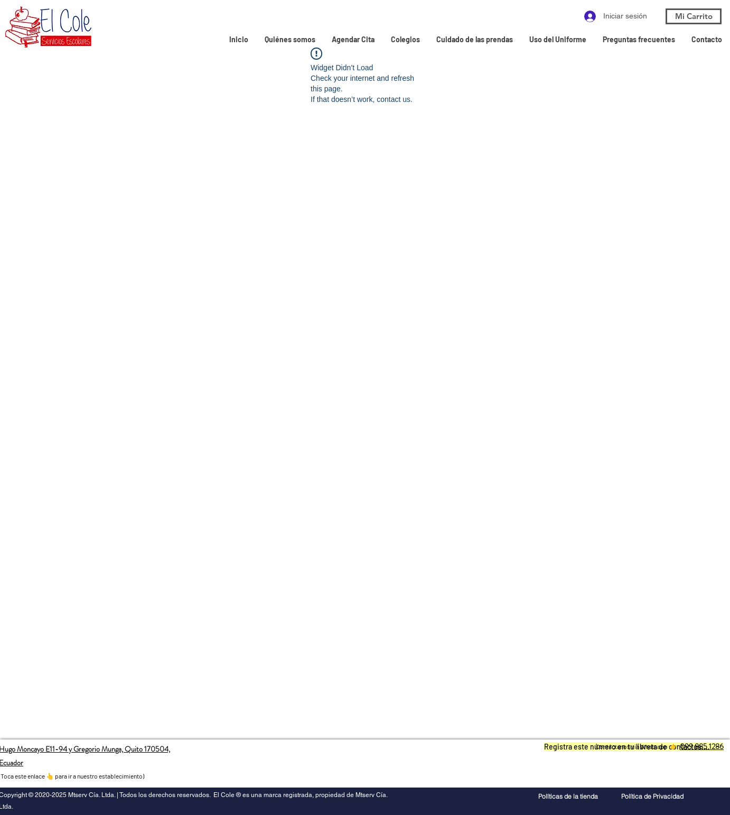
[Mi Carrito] (694, 16)
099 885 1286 (702, 746)
